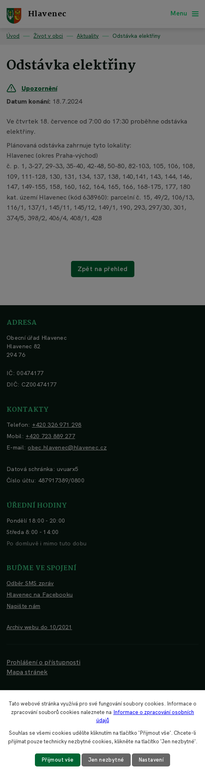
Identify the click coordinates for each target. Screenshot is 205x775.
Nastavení (151, 759)
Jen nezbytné (106, 759)
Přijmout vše (57, 759)
